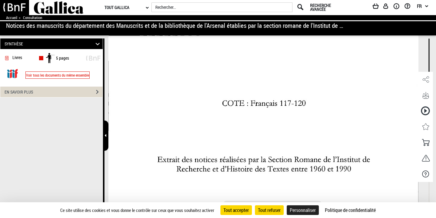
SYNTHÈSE (53, 43)
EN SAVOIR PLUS (54, 92)
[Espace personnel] (388, 7)
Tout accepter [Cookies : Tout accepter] (236, 210)
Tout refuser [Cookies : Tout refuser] (269, 210)
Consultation (32, 17)
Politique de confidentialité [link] (350, 210)
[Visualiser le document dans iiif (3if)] (12, 73)
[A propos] (398, 7)
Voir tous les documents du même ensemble (57, 75)
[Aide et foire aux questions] (409, 7)
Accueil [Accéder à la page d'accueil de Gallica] (11, 17)
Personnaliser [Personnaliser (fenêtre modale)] (303, 210)
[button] (425, 80)
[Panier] (378, 7)
